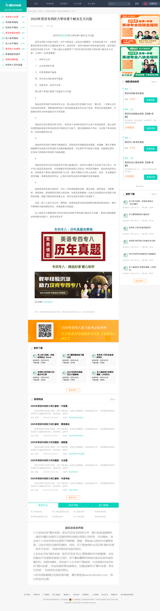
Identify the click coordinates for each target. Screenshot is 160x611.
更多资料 (73, 390)
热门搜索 (103, 505)
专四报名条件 (57, 516)
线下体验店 (56, 595)
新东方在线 (32, 11)
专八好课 (77, 4)
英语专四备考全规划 (134, 93)
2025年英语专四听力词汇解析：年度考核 (50, 478)
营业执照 (64, 599)
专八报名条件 (79, 512)
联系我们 (86, 595)
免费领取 (150, 100)
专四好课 (50, 4)
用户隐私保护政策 (127, 595)
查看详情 (150, 128)
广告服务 (46, 595)
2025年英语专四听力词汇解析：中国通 (49, 406)
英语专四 (64, 35)
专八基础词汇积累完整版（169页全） (142, 268)
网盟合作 (114, 595)
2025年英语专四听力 (76, 418)
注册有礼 (153, 4)
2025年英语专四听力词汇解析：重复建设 (50, 424)
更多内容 (73, 497)
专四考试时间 (100, 512)
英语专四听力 (48, 302)
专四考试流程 (100, 516)
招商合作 (36, 595)
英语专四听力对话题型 (77, 454)
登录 (137, 4)
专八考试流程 (79, 516)
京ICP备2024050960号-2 (52, 599)
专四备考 (63, 4)
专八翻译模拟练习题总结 (139, 214)
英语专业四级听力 (63, 11)
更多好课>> (140, 186)
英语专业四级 (51, 11)
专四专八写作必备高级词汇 (140, 227)
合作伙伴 (76, 595)
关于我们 (27, 595)
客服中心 (67, 595)
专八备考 (91, 4)
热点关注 (105, 595)
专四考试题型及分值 (39, 516)
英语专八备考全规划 (134, 142)
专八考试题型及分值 (60, 512)
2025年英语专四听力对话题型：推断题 (49, 442)
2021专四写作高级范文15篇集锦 (142, 254)
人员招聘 (95, 595)
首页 (36, 4)
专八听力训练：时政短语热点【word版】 (141, 202)
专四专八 (41, 11)
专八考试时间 (36, 512)
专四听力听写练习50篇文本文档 (142, 241)
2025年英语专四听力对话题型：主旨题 (49, 460)
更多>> (113, 399)
